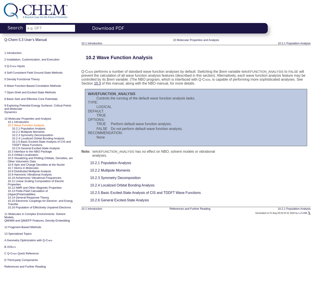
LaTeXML (304, 213)
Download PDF (108, 28)
